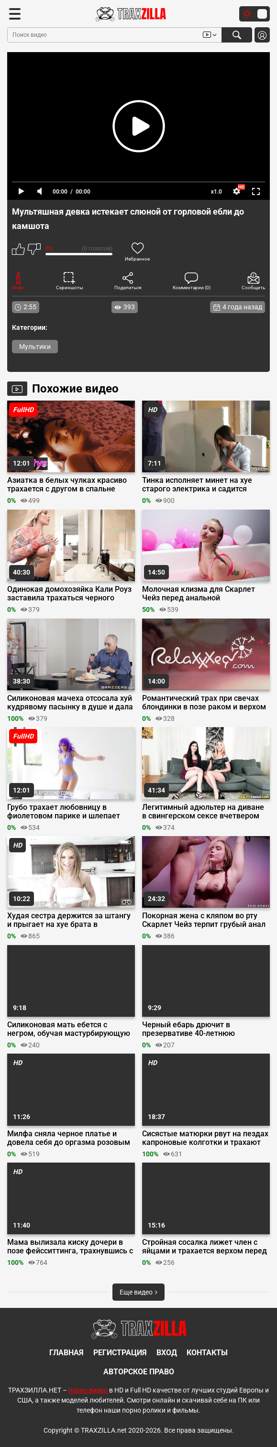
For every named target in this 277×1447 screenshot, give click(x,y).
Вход (166, 1352)
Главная (66, 1352)
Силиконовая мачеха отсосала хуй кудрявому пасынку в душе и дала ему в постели (70, 702)
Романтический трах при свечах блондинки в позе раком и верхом (204, 702)
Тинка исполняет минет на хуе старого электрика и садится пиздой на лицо (197, 484)
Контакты (207, 1352)
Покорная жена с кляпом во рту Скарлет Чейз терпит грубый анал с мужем (204, 920)
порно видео (88, 1390)
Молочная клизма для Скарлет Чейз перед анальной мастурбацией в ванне (198, 593)
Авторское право (138, 1371)
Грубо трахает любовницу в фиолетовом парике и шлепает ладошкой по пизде (63, 811)
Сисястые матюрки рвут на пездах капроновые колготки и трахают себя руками (205, 1138)
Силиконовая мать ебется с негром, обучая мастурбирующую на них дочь (68, 1029)
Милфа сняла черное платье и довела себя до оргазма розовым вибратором (68, 1138)
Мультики (35, 346)
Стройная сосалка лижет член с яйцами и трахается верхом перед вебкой (204, 1246)
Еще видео (138, 1292)
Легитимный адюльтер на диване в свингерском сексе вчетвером (203, 811)
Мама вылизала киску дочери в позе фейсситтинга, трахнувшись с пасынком (70, 1246)
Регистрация (120, 1352)
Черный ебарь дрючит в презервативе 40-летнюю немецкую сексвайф (188, 1029)
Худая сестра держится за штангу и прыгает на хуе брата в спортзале (69, 920)
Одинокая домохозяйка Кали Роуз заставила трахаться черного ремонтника (69, 593)
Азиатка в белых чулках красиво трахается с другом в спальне (67, 484)
